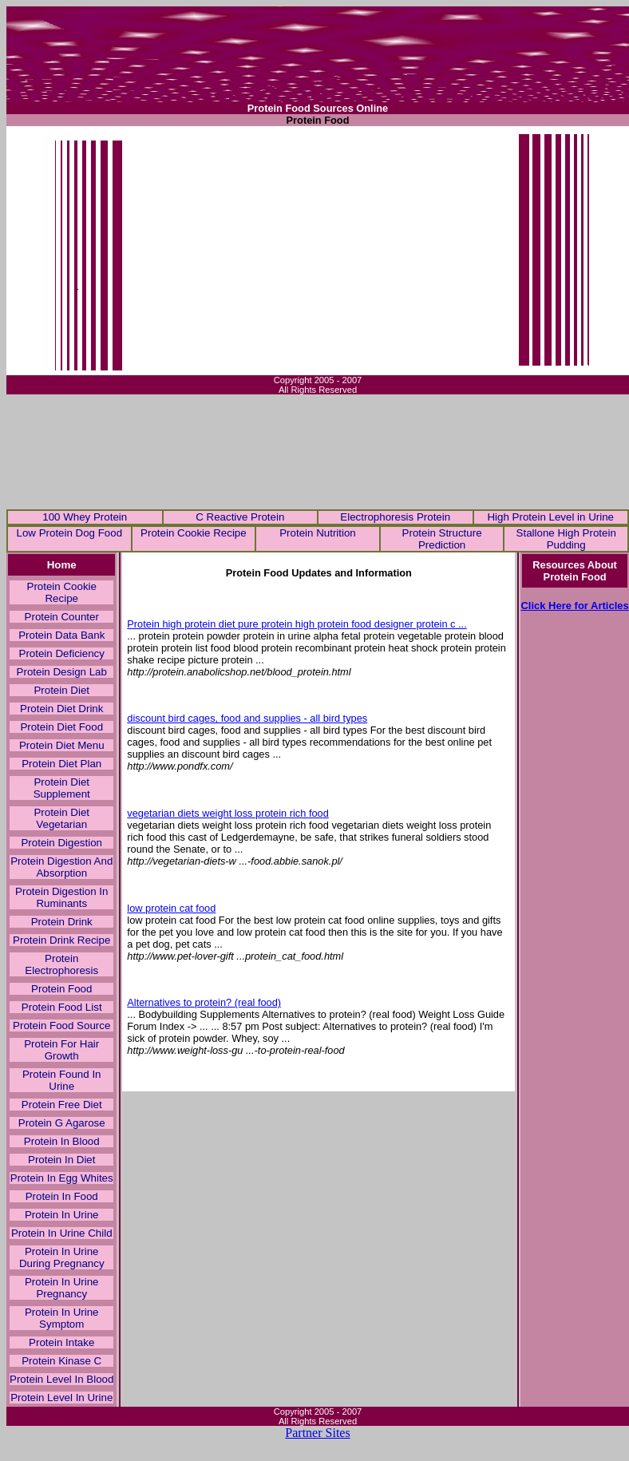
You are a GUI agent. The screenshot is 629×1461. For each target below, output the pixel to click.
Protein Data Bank (61, 635)
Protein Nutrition (317, 533)
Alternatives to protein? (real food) (204, 1002)
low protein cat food (171, 908)
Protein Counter (62, 617)
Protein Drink (62, 922)
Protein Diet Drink (61, 709)
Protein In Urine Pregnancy (62, 1288)
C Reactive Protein (240, 517)
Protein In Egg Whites (61, 1178)
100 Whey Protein (84, 517)
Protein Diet (61, 690)
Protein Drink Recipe (61, 940)
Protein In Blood (62, 1141)
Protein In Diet (61, 1160)
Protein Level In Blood (61, 1379)
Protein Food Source (61, 1025)
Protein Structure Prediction (442, 539)
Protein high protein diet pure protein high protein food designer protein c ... (296, 624)
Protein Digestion (61, 843)
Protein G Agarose (61, 1123)
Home (62, 565)
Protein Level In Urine (61, 1398)
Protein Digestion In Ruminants (61, 897)
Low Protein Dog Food (69, 533)
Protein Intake (61, 1342)
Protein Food (61, 989)
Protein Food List (62, 1007)
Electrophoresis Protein (395, 517)
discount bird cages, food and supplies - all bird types (247, 718)
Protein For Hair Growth (61, 1050)
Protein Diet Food (61, 727)
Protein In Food (62, 1196)
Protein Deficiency (62, 653)
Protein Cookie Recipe (193, 533)
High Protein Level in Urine (550, 517)
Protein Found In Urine (61, 1080)
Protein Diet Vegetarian (61, 818)
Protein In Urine (62, 1215)
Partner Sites (317, 1432)
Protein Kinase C (61, 1361)
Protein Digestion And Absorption (61, 867)
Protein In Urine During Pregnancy (62, 1257)
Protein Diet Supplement (62, 788)
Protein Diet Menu (62, 745)
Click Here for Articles (574, 606)
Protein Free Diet (62, 1105)
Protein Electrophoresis (61, 964)
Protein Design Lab (62, 672)
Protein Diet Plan (61, 764)
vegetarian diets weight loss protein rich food (228, 813)
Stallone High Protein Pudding (566, 539)
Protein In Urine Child (62, 1233)
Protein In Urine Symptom (62, 1318)
